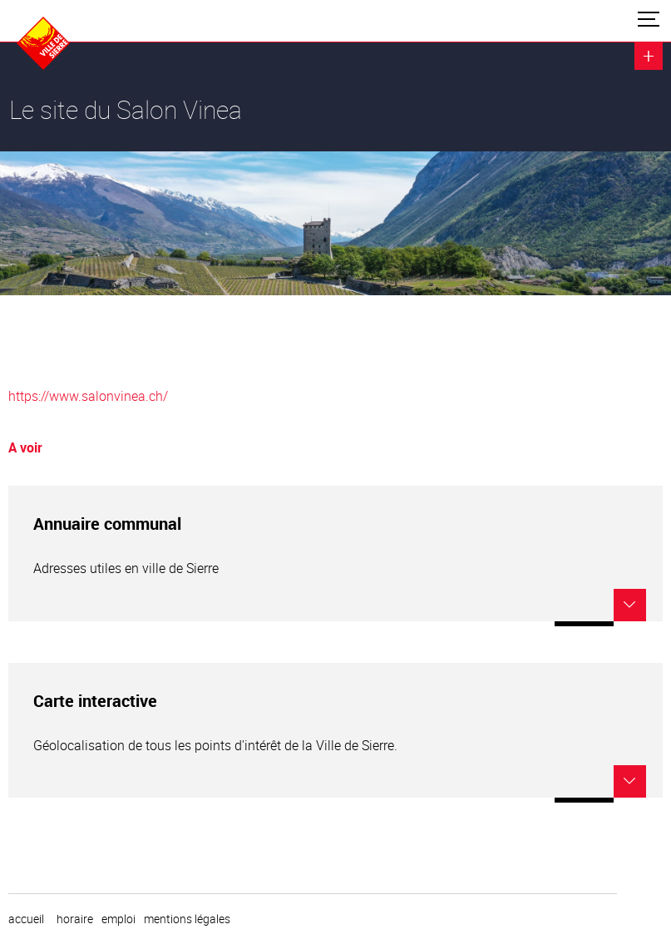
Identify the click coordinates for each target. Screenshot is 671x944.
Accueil (26, 919)
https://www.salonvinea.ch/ (88, 396)
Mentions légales (187, 919)
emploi (118, 919)
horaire (75, 919)
